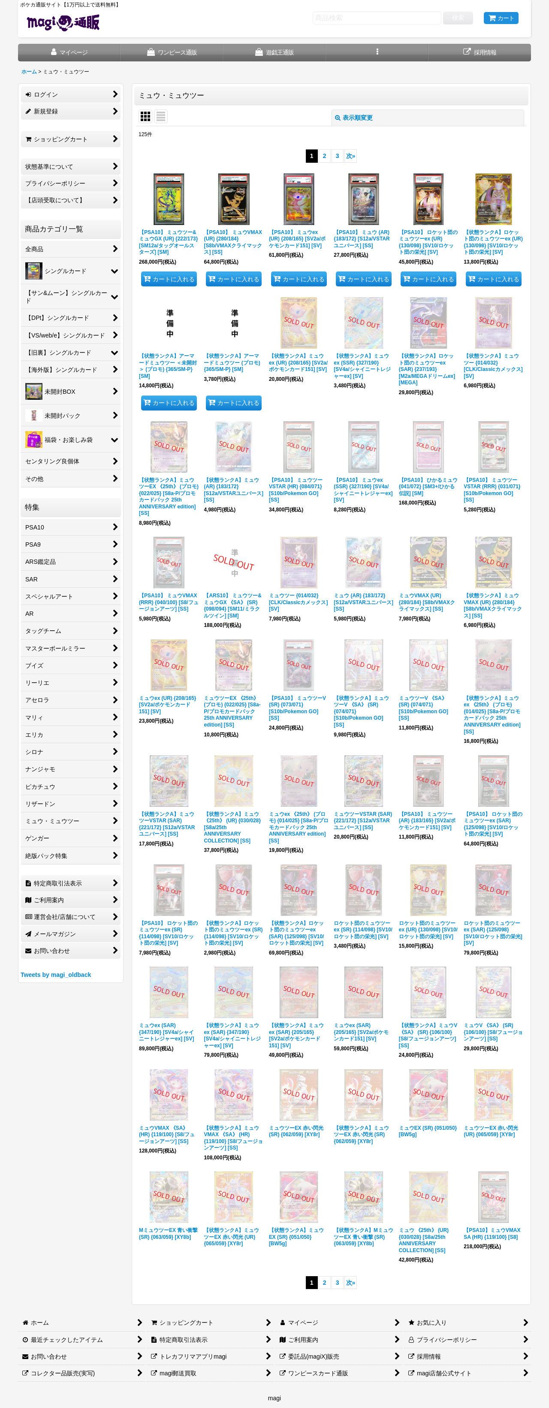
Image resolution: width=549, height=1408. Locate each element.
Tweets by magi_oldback (56, 974)
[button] (377, 52)
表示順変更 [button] (354, 117)
